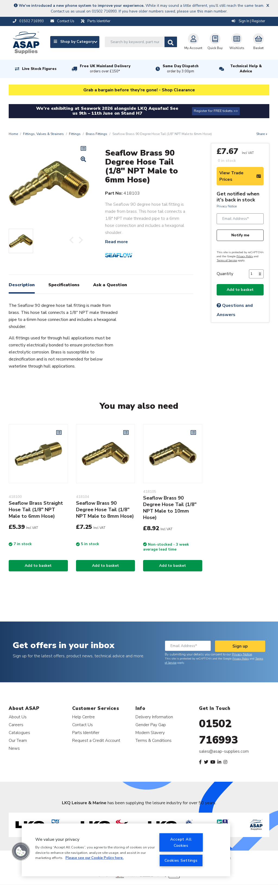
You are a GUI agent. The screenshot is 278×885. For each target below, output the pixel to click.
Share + (261, 134)
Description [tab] (22, 285)
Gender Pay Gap (150, 725)
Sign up (240, 646)
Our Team (18, 740)
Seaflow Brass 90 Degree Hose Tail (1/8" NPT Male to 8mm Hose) (105, 509)
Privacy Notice (227, 206)
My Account (193, 41)
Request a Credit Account (96, 740)
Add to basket (240, 289)
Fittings (75, 134)
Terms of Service (227, 260)
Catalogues (19, 732)
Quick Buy (215, 41)
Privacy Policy (244, 256)
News (14, 748)
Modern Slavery (150, 732)
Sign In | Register (248, 21)
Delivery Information (154, 717)
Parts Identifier (85, 732)
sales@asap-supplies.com (224, 751)
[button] (21, 851)
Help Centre (83, 717)
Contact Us (82, 725)
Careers (16, 725)
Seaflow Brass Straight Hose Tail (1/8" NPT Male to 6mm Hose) (36, 509)
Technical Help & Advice (246, 69)
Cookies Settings (181, 860)
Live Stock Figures (39, 68)
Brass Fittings (96, 134)
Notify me (240, 235)
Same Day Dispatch (180, 69)
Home (13, 134)
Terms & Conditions (153, 740)
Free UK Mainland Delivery (105, 69)
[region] (126, 849)
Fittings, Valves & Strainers (43, 134)
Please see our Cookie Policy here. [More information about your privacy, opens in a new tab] (94, 857)
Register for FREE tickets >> (216, 110)
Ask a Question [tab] (110, 285)
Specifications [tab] (64, 285)
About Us (18, 717)
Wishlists (236, 41)
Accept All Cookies (181, 842)
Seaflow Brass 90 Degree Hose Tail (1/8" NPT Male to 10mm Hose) (170, 508)
